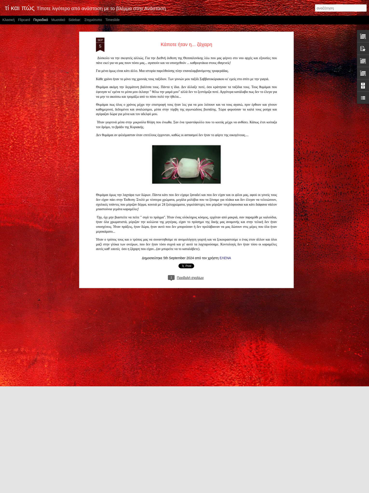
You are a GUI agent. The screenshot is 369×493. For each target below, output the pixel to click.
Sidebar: (74, 20)
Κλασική (8, 20)
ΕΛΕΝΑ (225, 196)
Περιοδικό (40, 20)
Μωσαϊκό (58, 20)
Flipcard (24, 20)
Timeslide (112, 20)
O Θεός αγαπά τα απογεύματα (162, 433)
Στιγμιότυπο (93, 20)
